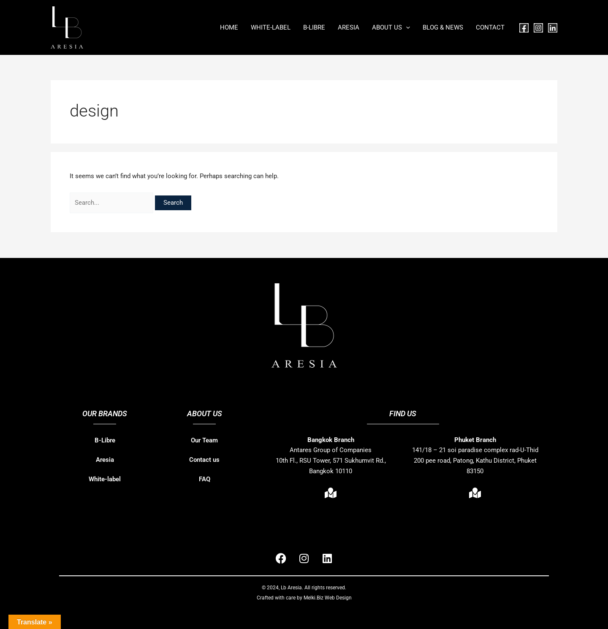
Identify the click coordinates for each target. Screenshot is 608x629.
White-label (105, 479)
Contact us (204, 460)
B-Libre (105, 440)
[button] (406, 27)
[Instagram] (538, 28)
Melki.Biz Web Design (328, 598)
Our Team (204, 440)
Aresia (105, 460)
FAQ (204, 479)
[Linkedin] (552, 28)
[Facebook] (524, 28)
